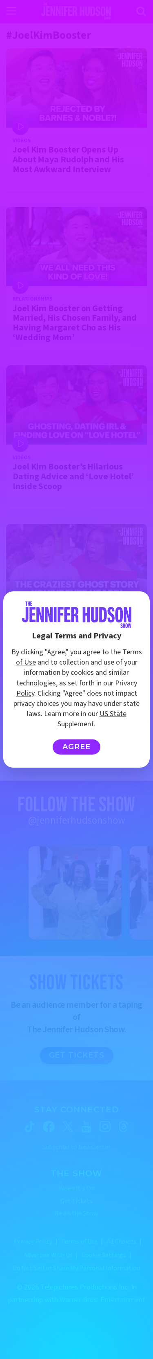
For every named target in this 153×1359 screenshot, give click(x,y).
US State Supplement (92, 719)
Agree (76, 746)
